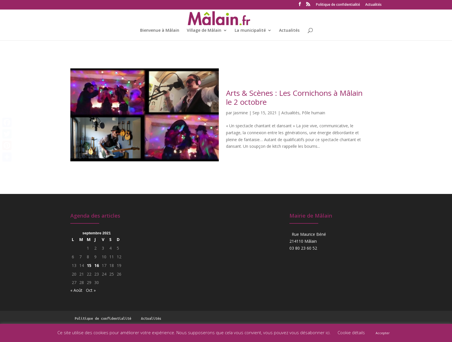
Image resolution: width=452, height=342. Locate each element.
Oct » (91, 290)
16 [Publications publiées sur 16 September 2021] (96, 265)
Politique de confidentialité (338, 5)
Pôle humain (313, 112)
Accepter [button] (383, 333)
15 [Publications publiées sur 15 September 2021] (89, 265)
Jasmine (240, 112)
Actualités (373, 5)
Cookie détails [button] (351, 332)
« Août (76, 290)
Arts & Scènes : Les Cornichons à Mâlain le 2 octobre (294, 97)
